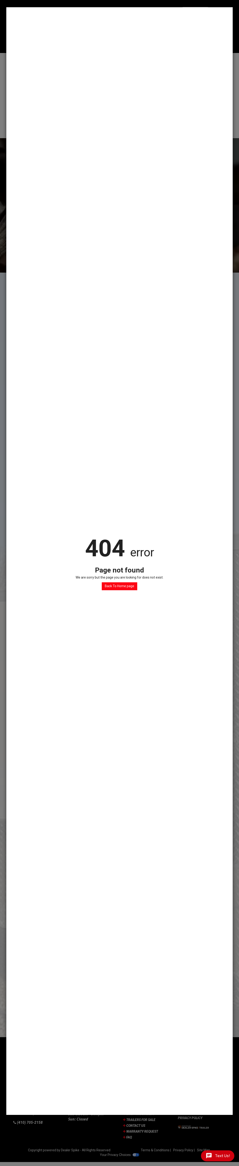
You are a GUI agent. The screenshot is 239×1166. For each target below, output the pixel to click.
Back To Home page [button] (119, 586)
